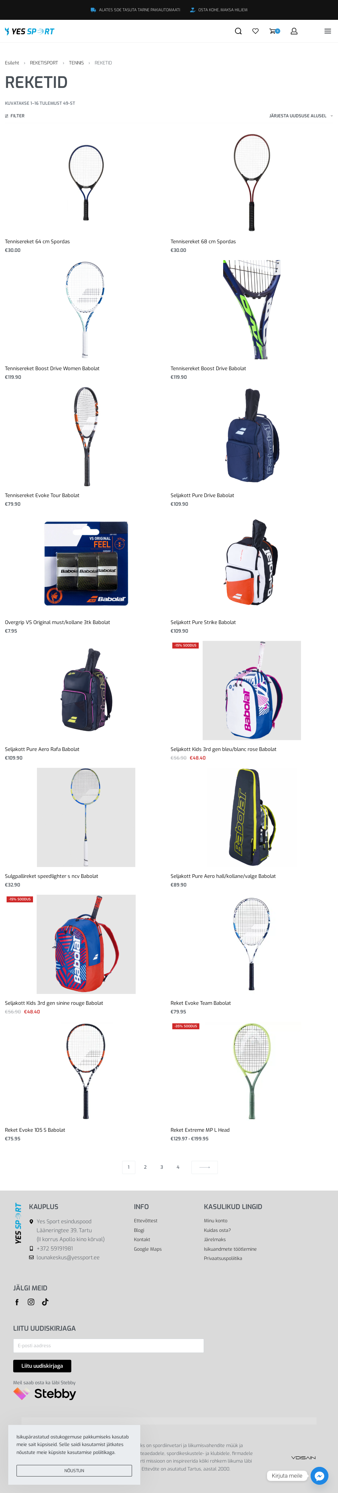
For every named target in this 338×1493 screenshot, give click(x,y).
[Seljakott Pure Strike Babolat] (252, 563)
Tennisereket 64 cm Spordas (37, 241)
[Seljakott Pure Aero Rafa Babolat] (86, 690)
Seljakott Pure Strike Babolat (203, 622)
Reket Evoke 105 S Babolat (35, 1130)
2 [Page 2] (145, 1167)
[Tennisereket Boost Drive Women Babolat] (86, 309)
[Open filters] (14, 117)
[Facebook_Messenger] (319, 1476)
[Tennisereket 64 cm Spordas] (86, 182)
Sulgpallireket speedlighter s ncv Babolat (51, 876)
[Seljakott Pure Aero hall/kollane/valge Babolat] (252, 817)
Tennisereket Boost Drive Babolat (208, 368)
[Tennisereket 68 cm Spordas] (251, 182)
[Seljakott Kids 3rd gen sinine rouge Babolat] (86, 944)
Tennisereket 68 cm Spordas (203, 241)
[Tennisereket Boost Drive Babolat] (252, 309)
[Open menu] (327, 31)
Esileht (12, 63)
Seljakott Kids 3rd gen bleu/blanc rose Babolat (224, 749)
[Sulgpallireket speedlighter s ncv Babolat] (86, 817)
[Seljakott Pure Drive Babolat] (252, 436)
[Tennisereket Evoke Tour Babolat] (86, 436)
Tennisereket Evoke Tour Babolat (42, 495)
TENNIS (76, 63)
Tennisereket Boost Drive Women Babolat (52, 368)
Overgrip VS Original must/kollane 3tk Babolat (57, 622)
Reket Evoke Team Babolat (201, 1003)
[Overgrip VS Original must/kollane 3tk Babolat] (86, 563)
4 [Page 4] (178, 1167)
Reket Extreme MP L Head (200, 1130)
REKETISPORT (44, 63)
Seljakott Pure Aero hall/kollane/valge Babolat (223, 876)
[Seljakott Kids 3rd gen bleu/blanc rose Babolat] (252, 690)
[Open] (255, 31)
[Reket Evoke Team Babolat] (251, 944)
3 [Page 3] (161, 1167)
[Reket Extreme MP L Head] (251, 1071)
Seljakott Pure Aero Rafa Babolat (42, 749)
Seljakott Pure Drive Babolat (202, 495)
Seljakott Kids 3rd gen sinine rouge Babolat (54, 1003)
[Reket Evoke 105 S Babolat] (86, 1071)
